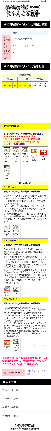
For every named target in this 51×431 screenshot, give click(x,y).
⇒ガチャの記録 (10, 407)
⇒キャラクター (10, 398)
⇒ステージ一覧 (10, 390)
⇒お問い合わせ (10, 416)
